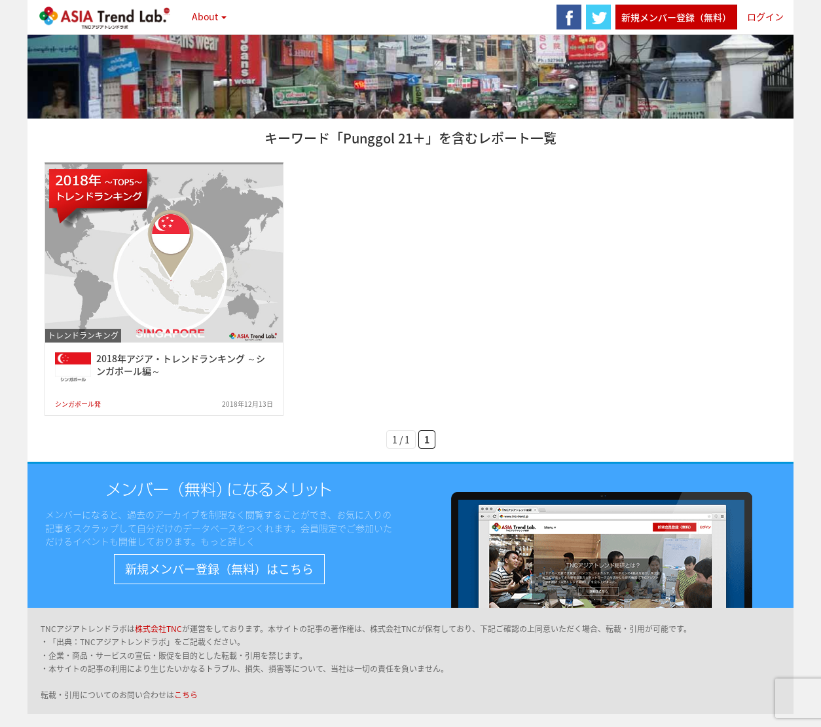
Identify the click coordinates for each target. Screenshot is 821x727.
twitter (598, 17)
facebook (568, 17)
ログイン (765, 16)
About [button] (209, 16)
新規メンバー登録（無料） (676, 17)
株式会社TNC (158, 629)
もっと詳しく (227, 541)
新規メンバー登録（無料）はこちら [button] (219, 569)
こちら (186, 695)
